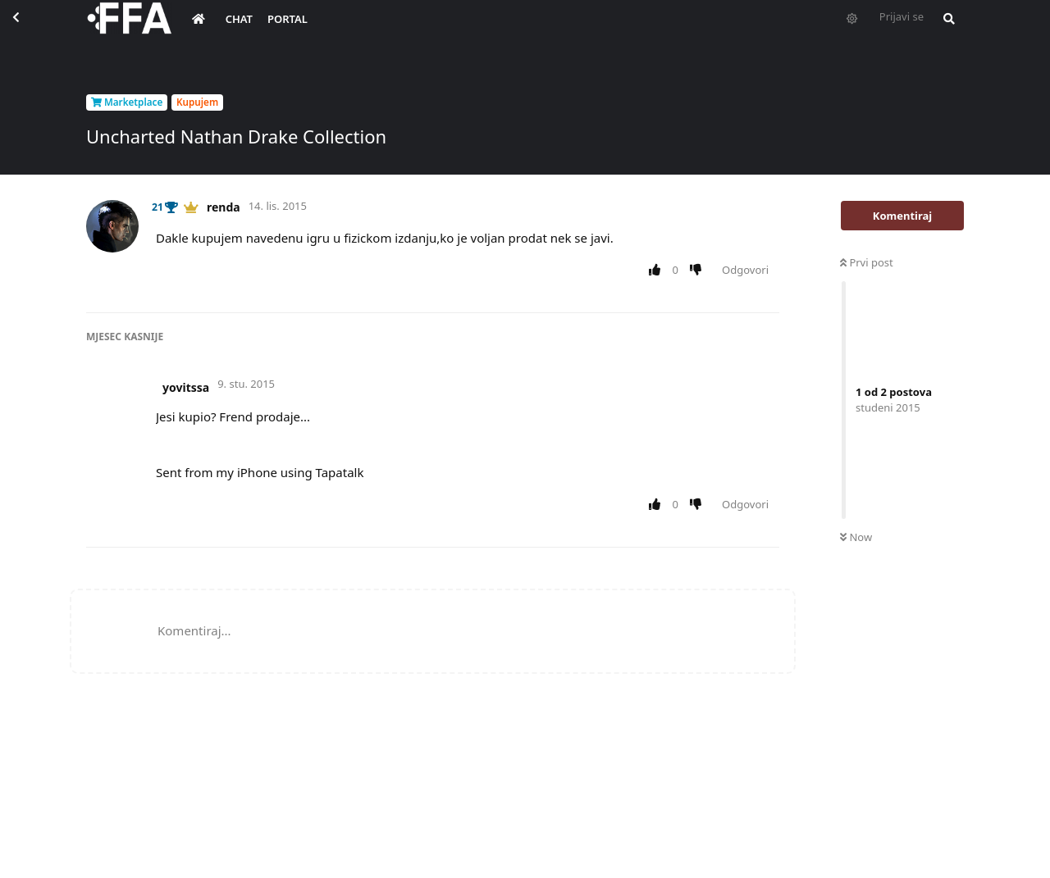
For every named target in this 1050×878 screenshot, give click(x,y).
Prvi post (866, 262)
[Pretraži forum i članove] (945, 29)
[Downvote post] (699, 271)
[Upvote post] (657, 271)
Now (856, 537)
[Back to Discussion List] (29, 29)
